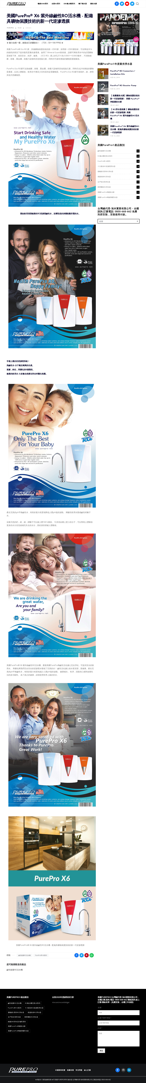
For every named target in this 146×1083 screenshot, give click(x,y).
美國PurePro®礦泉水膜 (106, 192)
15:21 (20, 28)
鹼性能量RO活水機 (24, 955)
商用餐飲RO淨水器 (104, 187)
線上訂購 (87, 1070)
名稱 (99, 1007)
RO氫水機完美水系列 (105, 156)
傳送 (101, 1050)
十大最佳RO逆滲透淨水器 (106, 166)
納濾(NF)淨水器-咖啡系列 (17, 1022)
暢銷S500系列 (43, 4)
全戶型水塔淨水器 (104, 182)
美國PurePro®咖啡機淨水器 (107, 197)
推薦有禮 (70, 1070)
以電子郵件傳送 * (104, 1018)
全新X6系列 (56, 4)
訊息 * (100, 1028)
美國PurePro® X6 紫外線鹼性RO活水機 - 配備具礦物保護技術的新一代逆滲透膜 (124, 129)
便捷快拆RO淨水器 (104, 176)
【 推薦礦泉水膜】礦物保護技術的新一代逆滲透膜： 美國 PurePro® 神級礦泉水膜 (125, 99)
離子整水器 (83, 4)
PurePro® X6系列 (41, 955)
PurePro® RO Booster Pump (123, 86)
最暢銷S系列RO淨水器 (105, 171)
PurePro (10, 28)
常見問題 (79, 1070)
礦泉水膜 (93, 4)
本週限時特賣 (60, 1070)
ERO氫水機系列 (69, 4)
